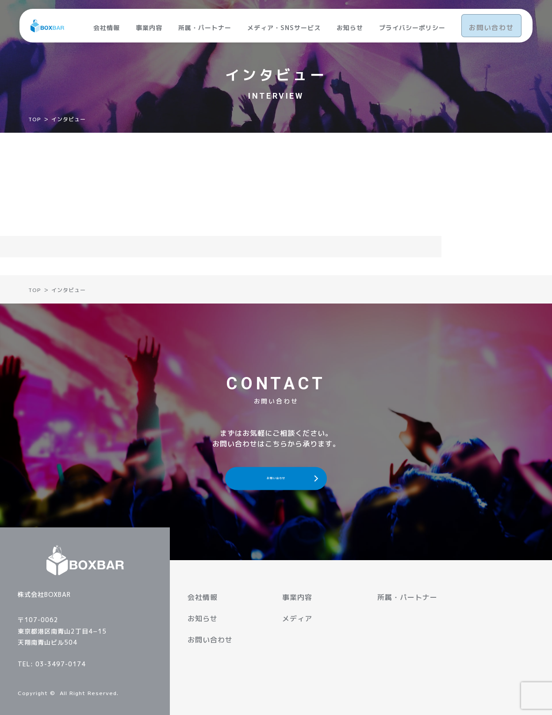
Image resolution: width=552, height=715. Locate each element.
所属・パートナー (205, 23)
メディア (297, 618)
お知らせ (350, 23)
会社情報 (107, 23)
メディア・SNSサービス (285, 23)
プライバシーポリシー (413, 23)
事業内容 (150, 23)
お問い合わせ (492, 23)
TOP (34, 119)
